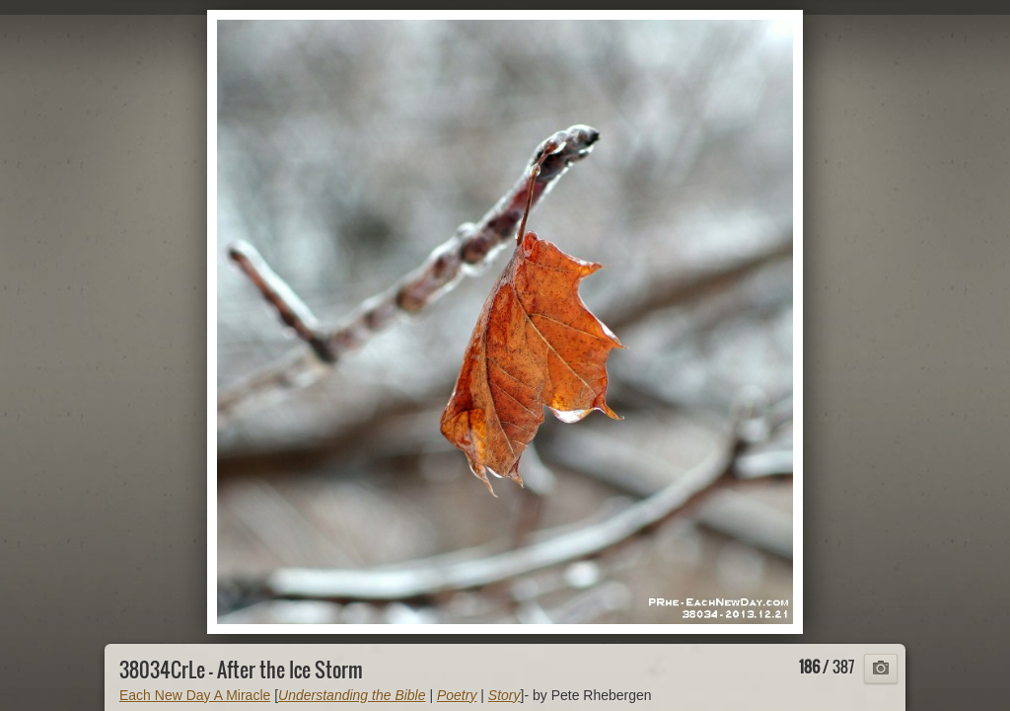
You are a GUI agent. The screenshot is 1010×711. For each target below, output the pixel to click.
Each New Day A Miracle (194, 695)
